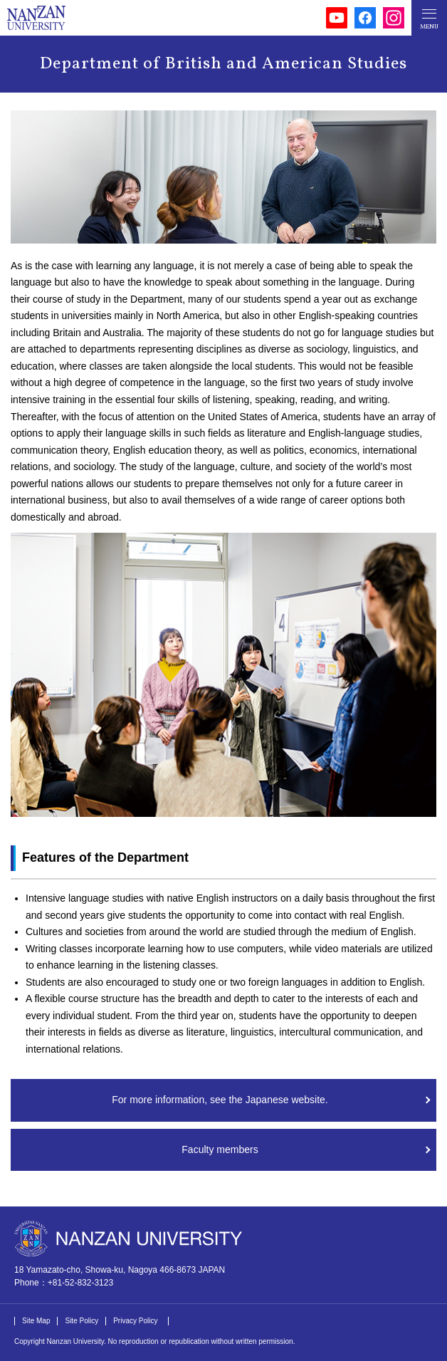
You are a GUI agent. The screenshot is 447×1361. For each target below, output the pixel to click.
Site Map (36, 1321)
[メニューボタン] (429, 18)
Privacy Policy (135, 1321)
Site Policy (81, 1321)
